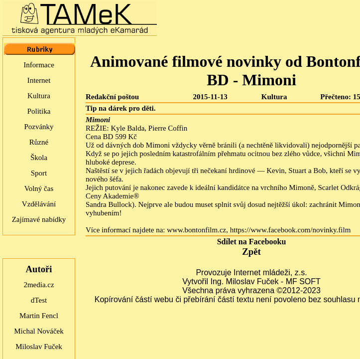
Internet (39, 80)
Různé (38, 142)
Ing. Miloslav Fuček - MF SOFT (265, 281)
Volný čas (38, 188)
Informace (38, 65)
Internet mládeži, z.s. (270, 272)
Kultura (38, 96)
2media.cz (38, 285)
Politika (39, 111)
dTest (39, 300)
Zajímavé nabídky (39, 219)
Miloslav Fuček (38, 347)
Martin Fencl (38, 316)
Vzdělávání (39, 204)
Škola (38, 158)
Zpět (251, 251)
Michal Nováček (39, 331)
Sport (39, 173)
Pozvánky (38, 127)
